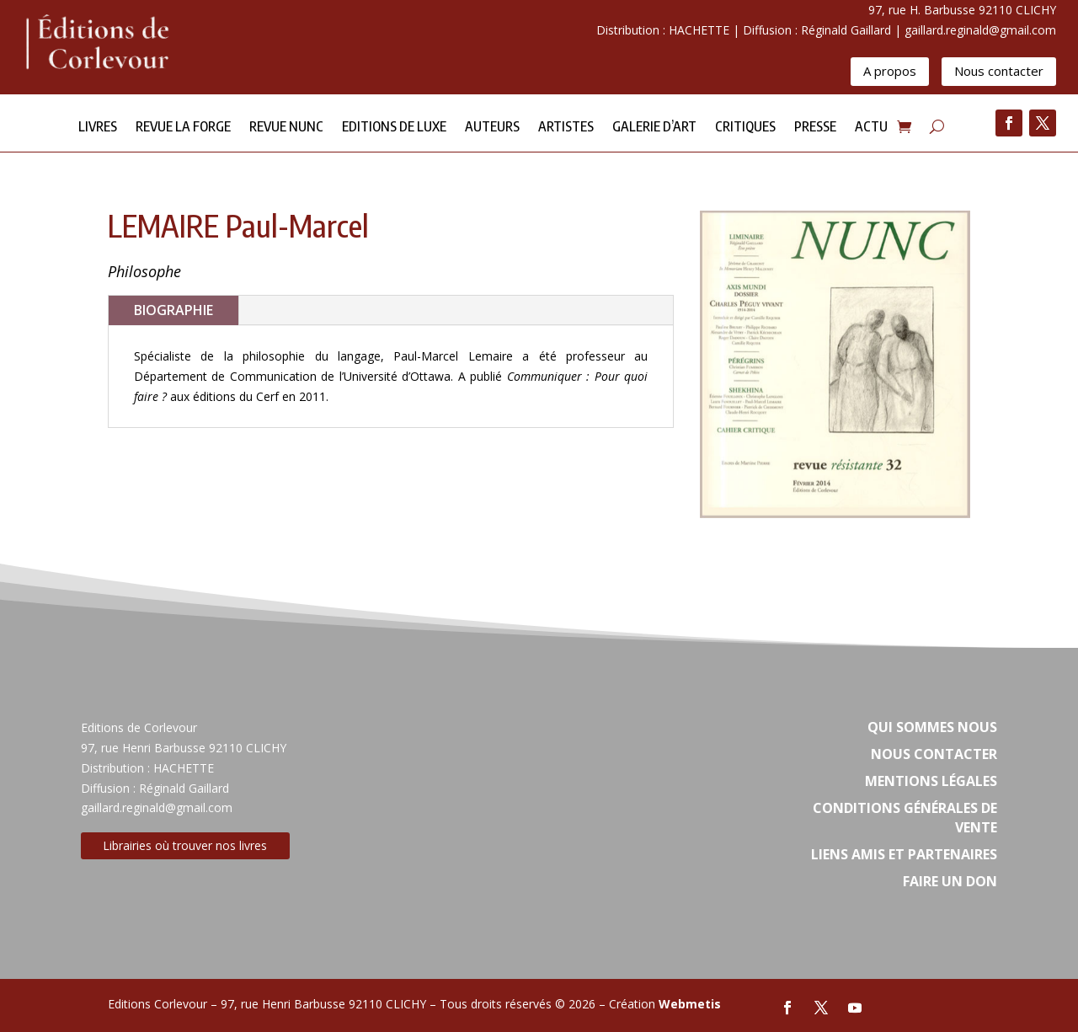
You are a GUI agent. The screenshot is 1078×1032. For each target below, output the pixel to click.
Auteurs (492, 127)
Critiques (745, 127)
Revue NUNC (286, 127)
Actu (871, 127)
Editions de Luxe (394, 127)
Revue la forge (183, 127)
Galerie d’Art (654, 127)
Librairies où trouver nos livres (185, 845)
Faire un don (950, 881)
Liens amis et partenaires (904, 854)
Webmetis (690, 1004)
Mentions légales (931, 781)
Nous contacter (998, 70)
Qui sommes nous (932, 727)
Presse (815, 127)
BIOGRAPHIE (173, 310)
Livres (97, 127)
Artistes (566, 127)
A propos (889, 70)
